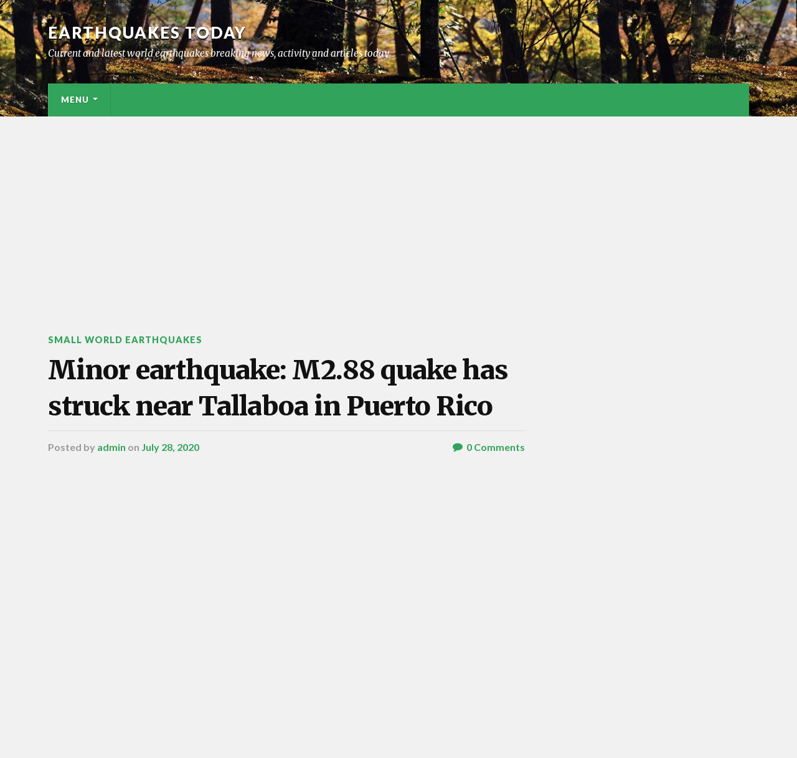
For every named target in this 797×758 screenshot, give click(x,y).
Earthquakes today (147, 32)
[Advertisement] (398, 210)
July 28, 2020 (170, 447)
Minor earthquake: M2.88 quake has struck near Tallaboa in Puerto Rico (278, 387)
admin (111, 447)
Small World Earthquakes (125, 339)
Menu (75, 100)
